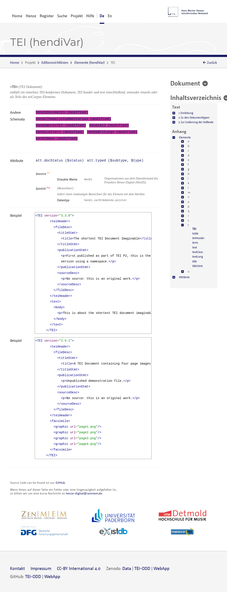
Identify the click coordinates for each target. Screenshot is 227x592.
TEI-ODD (142, 568)
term (195, 242)
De (102, 15)
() (89, 62)
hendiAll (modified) (109, 125)
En (110, 15)
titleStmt (197, 266)
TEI (194, 229)
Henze (31, 15)
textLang (197, 256)
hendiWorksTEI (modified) (61, 125)
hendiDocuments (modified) (62, 112)
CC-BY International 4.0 (79, 568)
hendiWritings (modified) (112, 132)
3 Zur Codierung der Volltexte (195, 122)
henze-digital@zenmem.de (84, 493)
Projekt (77, 15)
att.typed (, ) (115, 161)
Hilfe (90, 15)
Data (126, 568)
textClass (197, 252)
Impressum (41, 568)
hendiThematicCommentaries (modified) (73, 119)
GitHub (60, 482)
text (194, 247)
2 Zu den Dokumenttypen (194, 117)
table (195, 233)
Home (17, 15)
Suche (62, 15)
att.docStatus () (60, 161)
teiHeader (198, 238)
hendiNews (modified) (57, 139)
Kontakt (17, 568)
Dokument (185, 83)
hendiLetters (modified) (60, 132)
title (194, 261)
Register (47, 15)
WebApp (161, 568)
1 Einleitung (185, 113)
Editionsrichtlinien (54, 62)
